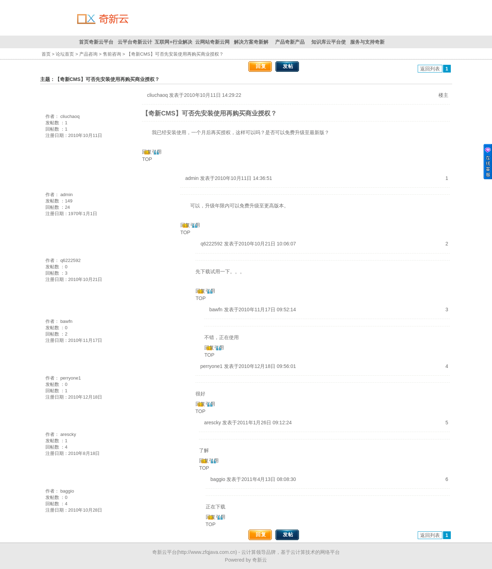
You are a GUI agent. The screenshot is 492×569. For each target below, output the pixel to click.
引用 (157, 152)
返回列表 (430, 68)
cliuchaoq (70, 116)
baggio (67, 491)
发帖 (288, 66)
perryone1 (70, 378)
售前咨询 (112, 54)
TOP (147, 159)
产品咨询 (88, 54)
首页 (46, 54)
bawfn (66, 321)
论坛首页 (65, 54)
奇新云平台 (164, 552)
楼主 (443, 95)
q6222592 (70, 260)
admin (66, 194)
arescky (68, 434)
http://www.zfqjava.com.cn (206, 552)
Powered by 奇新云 (246, 560)
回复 (261, 66)
